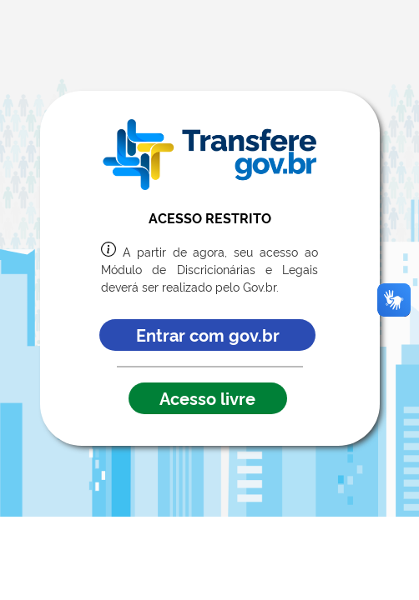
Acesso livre (207, 397)
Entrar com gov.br (208, 334)
